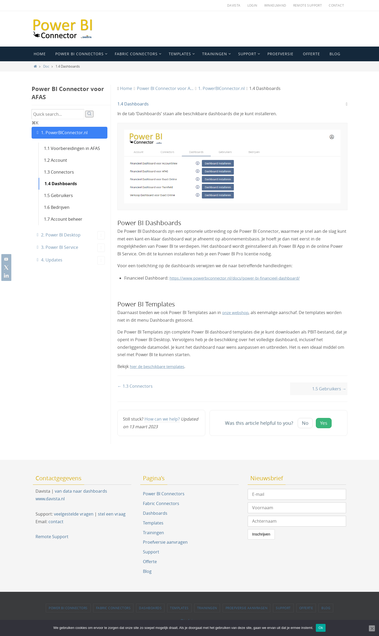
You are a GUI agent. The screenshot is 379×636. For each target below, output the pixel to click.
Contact (336, 5)
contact (55, 521)
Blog (147, 571)
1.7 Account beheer (63, 219)
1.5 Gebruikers (58, 195)
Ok (320, 628)
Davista (234, 5)
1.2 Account (55, 160)
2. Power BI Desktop (73, 235)
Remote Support (307, 5)
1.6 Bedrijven (56, 207)
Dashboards (155, 513)
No (305, 423)
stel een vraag (112, 514)
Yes (323, 423)
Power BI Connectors (163, 494)
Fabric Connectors (161, 503)
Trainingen (153, 533)
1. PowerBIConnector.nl (64, 132)
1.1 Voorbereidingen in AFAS (72, 148)
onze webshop (236, 312)
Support (151, 552)
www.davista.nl (50, 499)
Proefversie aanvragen (165, 542)
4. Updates (73, 260)
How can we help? (162, 419)
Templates (153, 523)
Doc (46, 66)
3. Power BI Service (73, 248)
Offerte (150, 561)
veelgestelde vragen (73, 514)
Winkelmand (275, 5)
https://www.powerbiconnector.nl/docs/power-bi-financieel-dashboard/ (240, 278)
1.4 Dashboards (60, 183)
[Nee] (372, 628)
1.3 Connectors (59, 172)
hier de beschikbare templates (160, 366)
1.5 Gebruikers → (329, 389)
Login (252, 5)
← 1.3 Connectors (135, 386)
